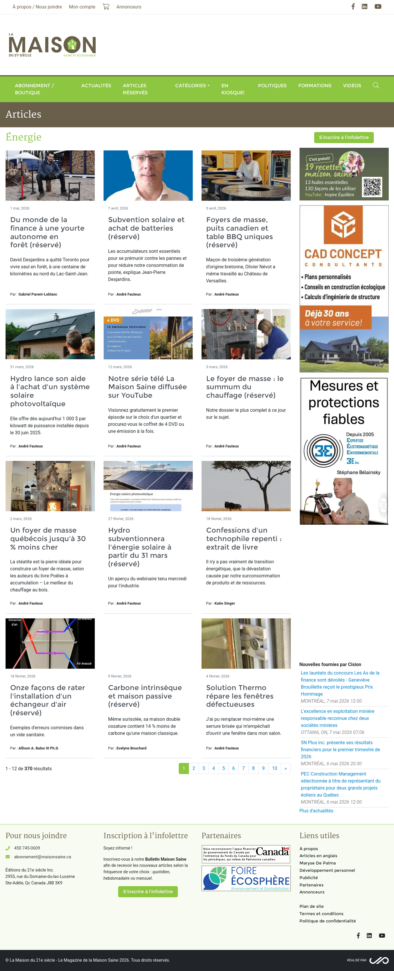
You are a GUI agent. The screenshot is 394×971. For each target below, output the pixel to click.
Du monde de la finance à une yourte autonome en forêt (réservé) (47, 232)
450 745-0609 (27, 848)
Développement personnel (327, 870)
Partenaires (312, 885)
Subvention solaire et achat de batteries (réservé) (146, 228)
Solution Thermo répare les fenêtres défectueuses (239, 696)
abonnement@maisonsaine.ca (42, 857)
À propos (309, 848)
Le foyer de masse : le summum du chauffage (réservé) (245, 387)
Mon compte (82, 7)
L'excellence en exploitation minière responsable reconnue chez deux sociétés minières (338, 718)
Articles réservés (135, 89)
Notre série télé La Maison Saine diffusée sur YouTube (147, 387)
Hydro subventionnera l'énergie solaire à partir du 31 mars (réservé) (139, 547)
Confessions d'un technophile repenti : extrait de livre (244, 538)
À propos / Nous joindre (37, 7)
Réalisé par (357, 960)
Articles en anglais (318, 855)
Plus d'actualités (316, 811)
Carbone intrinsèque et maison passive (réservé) (145, 696)
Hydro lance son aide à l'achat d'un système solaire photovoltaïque (50, 391)
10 (274, 768)
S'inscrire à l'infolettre (344, 137)
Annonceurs (312, 892)
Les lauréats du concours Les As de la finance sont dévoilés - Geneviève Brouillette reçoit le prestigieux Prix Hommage (340, 683)
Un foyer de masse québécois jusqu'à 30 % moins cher (48, 538)
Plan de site (312, 906)
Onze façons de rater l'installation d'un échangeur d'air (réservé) (47, 700)
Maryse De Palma (318, 863)
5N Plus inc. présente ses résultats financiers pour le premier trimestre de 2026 (340, 749)
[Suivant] (286, 768)
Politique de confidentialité (328, 921)
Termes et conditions (321, 913)
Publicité (309, 877)
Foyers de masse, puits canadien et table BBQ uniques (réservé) (239, 232)
